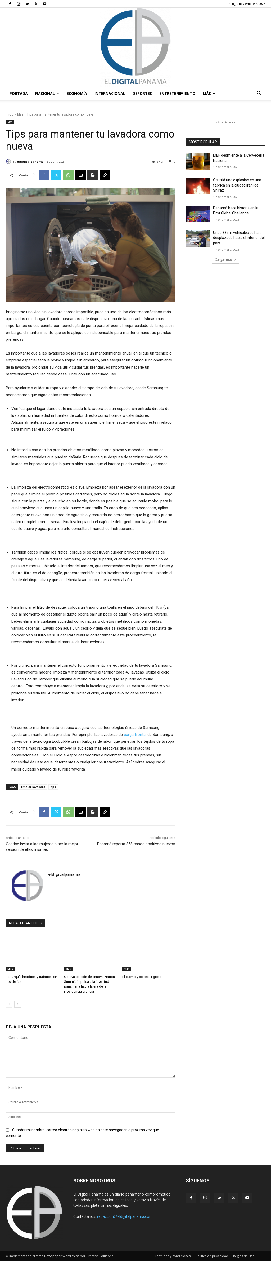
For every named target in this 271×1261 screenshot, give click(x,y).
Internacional (109, 93)
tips (53, 787)
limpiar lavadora (33, 787)
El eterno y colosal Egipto (141, 977)
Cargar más (225, 259)
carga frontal (135, 734)
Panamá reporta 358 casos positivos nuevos (136, 844)
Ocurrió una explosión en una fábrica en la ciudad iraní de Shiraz (237, 185)
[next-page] (17, 1004)
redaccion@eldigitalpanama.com (125, 1216)
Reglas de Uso (244, 1256)
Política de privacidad (212, 1256)
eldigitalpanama (30, 161)
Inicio (10, 114)
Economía (77, 93)
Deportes (142, 93)
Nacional (47, 93)
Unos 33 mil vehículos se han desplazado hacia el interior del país (239, 238)
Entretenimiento (177, 93)
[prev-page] (9, 1004)
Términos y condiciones (173, 1256)
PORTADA (19, 93)
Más (209, 93)
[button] (258, 93)
